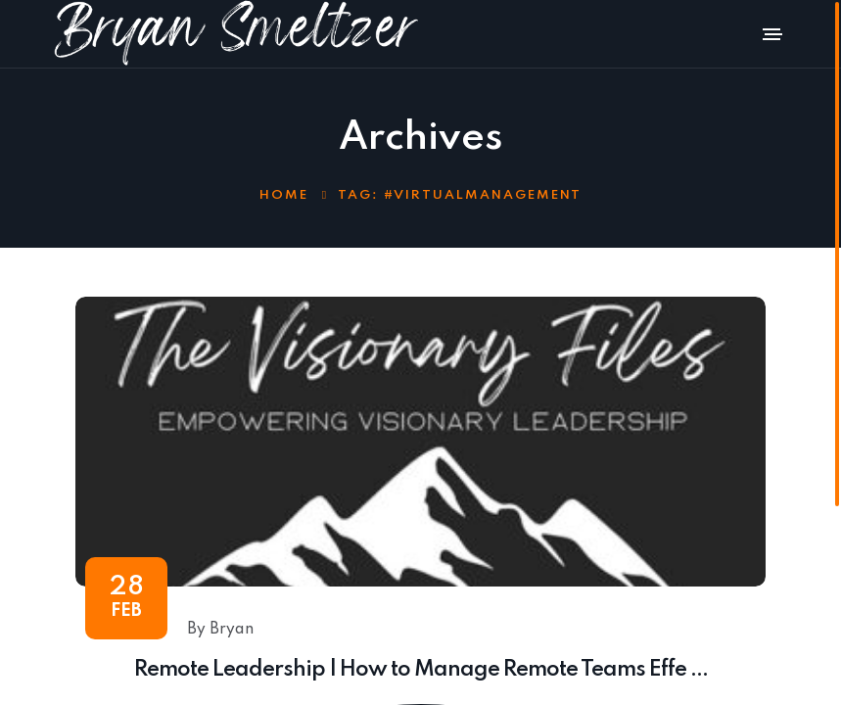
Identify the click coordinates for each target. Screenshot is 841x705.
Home (283, 195)
